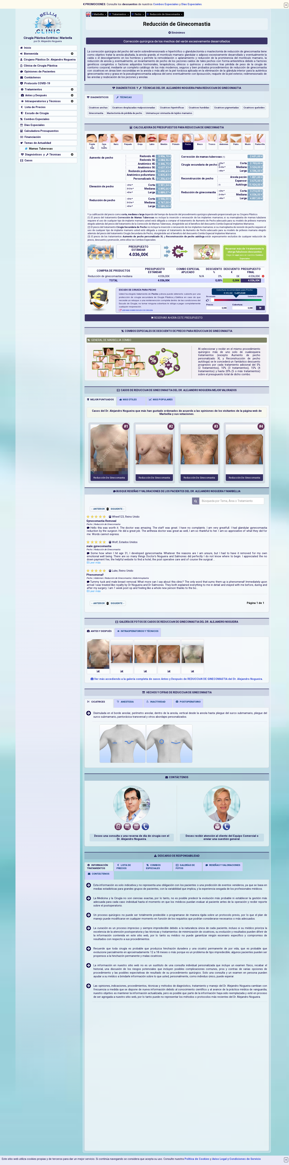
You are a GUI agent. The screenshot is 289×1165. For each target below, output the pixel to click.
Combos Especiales (166, 4)
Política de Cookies (196, 1159)
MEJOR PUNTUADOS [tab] (100, 399)
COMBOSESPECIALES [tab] (153, 867)
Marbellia (98, 14)
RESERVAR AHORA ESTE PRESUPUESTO (177, 317)
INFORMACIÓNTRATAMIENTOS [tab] (97, 867)
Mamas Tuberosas (38, 148)
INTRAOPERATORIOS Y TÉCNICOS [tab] (137, 631)
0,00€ (224, 308)
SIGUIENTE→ (118, 509)
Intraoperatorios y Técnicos (40, 101)
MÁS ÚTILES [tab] (128, 399)
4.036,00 (137, 254)
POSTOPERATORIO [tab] (188, 701)
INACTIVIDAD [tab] (156, 701)
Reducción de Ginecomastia (163, 14)
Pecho (137, 14)
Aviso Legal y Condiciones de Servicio (236, 1159)
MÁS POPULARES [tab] (161, 399)
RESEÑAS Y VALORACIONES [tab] (222, 865)
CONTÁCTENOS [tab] (98, 873)
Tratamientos (118, 14)
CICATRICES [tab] (96, 701)
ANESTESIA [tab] (125, 701)
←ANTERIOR (98, 509)
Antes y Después (33, 95)
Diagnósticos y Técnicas (40, 154)
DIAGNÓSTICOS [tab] (97, 97)
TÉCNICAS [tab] (124, 97)
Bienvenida (29, 53)
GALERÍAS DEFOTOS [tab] (185, 867)
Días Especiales (191, 4)
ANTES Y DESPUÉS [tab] (99, 631)
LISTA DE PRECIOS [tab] (123, 867)
